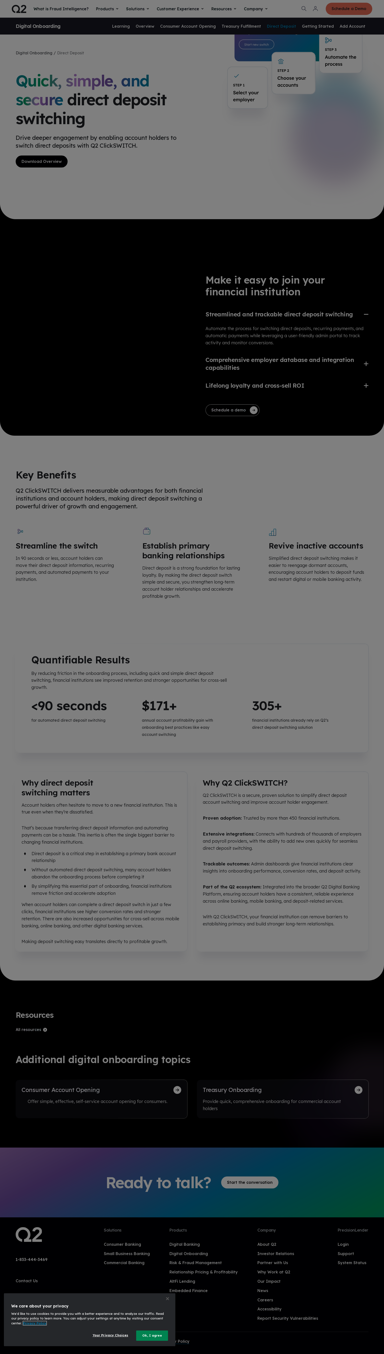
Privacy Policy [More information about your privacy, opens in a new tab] (35, 1323)
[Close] (167, 1298)
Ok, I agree (152, 1335)
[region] (89, 1319)
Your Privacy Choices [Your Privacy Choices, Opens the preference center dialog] (110, 1335)
